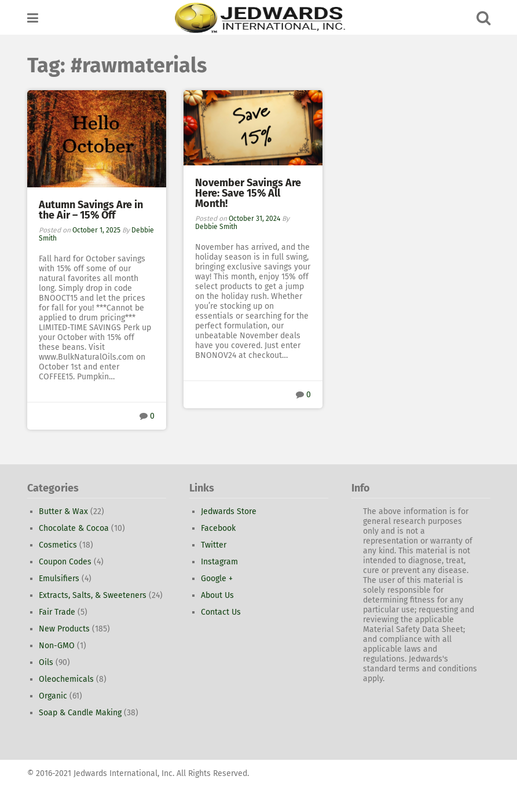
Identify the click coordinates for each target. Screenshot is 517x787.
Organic (53, 696)
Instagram (219, 562)
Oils (46, 662)
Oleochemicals (66, 679)
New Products (64, 629)
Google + (217, 578)
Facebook (218, 528)
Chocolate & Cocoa (74, 528)
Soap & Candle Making (80, 713)
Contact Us (221, 612)
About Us (217, 595)
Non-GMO (57, 646)
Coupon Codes (65, 562)
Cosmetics (58, 545)
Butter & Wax (63, 511)
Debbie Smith (216, 227)
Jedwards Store (228, 511)
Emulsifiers (59, 578)
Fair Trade (57, 612)
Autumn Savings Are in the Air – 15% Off (91, 209)
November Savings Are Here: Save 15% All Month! (248, 193)
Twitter (213, 545)
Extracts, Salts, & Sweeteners (92, 595)
